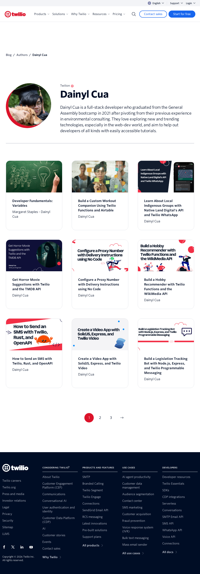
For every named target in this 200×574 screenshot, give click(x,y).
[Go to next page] (122, 417)
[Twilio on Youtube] (32, 547)
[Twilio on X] (14, 547)
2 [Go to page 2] (100, 418)
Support (176, 3)
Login (190, 3)
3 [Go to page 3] (111, 418)
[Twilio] (15, 14)
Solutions (60, 14)
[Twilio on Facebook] (5, 547)
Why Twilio (80, 14)
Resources (101, 14)
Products (41, 14)
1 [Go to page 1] (89, 418)
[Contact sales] (153, 14)
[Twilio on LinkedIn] (23, 547)
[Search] (134, 14)
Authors (22, 55)
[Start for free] (182, 14)
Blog (9, 55)
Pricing (119, 14)
